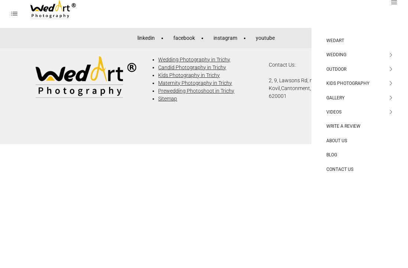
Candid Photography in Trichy (192, 67)
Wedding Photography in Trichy (194, 60)
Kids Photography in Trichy (189, 75)
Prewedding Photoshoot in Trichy (196, 91)
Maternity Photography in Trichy (195, 83)
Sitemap (167, 99)
